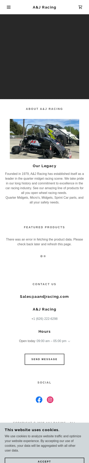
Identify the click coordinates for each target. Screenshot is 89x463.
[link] (44, 7)
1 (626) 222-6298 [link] (45, 318)
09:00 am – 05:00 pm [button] (51, 341)
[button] (6, 7)
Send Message (44, 359)
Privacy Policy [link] (44, 435)
